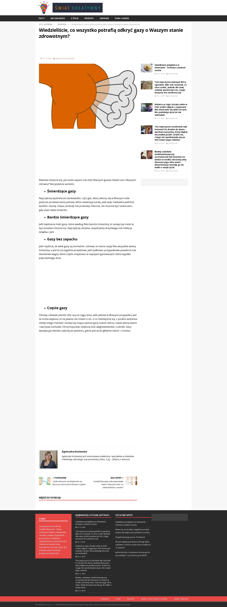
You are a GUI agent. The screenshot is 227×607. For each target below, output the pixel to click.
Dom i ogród (122, 18)
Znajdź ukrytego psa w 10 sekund (130, 537)
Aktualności (58, 18)
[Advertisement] (113, 48)
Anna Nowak (173, 74)
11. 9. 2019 (47, 58)
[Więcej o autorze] (121, 459)
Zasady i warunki (181, 598)
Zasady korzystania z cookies (155, 598)
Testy (41, 18)
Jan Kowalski (173, 96)
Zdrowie (104, 18)
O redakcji (108, 598)
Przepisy (89, 18)
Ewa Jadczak (172, 118)
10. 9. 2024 (160, 74)
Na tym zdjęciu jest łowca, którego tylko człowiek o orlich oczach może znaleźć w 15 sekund (133, 544)
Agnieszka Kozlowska (65, 58)
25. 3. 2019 (160, 96)
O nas (120, 598)
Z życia (74, 18)
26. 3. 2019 (160, 118)
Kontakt (133, 598)
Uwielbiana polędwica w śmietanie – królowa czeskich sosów (170, 68)
